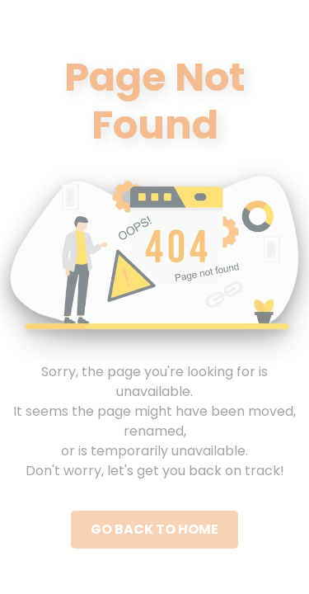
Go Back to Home (154, 530)
